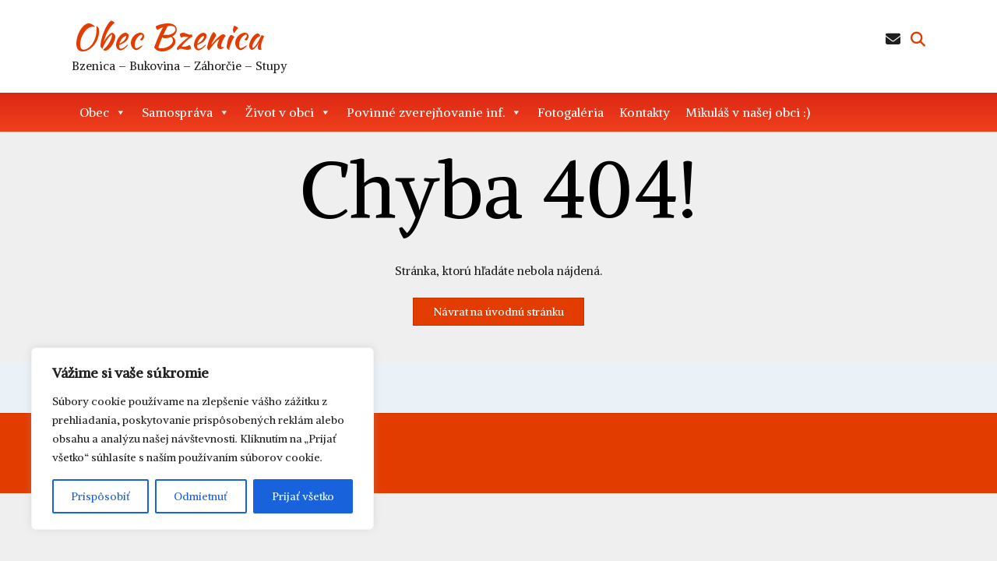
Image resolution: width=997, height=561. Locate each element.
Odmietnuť (200, 496)
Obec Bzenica (167, 37)
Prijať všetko (303, 496)
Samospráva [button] (186, 112)
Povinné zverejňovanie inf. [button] (434, 112)
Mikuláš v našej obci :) (747, 112)
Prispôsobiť (100, 496)
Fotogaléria (570, 112)
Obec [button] (102, 112)
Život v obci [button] (288, 112)
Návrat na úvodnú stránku (498, 312)
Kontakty (644, 112)
